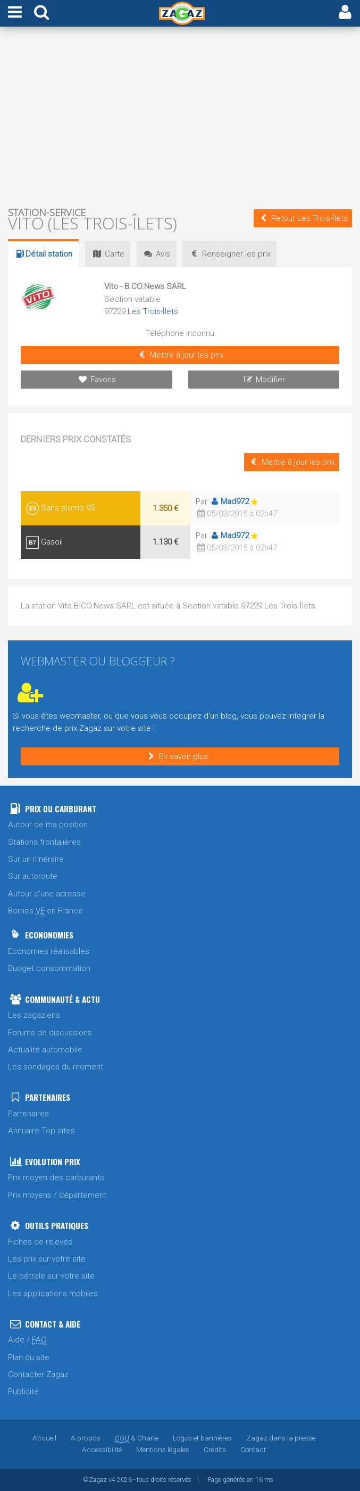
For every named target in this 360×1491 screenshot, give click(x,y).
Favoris (96, 379)
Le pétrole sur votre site (51, 1276)
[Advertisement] (180, 116)
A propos (85, 1438)
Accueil (45, 1438)
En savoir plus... (180, 756)
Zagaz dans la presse (280, 1438)
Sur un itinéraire (36, 859)
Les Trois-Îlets (153, 311)
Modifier (263, 379)
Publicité (23, 1391)
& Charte (136, 1438)
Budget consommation (49, 968)
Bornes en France (45, 911)
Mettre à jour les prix (179, 355)
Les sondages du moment (55, 1067)
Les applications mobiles (53, 1293)
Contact (252, 1449)
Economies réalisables (48, 951)
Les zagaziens (34, 1015)
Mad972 (229, 501)
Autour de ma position (48, 824)
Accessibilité (102, 1449)
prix (232, 254)
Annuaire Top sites (41, 1130)
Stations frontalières (44, 842)
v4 (111, 1480)
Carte (107, 254)
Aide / (27, 1340)
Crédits (214, 1449)
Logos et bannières (201, 1438)
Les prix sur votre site (47, 1259)
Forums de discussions (50, 1032)
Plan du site (28, 1357)
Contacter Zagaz (38, 1374)
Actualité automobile (45, 1050)
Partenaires (28, 1113)
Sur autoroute (32, 876)
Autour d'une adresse (47, 894)
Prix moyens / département (57, 1195)
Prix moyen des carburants (56, 1177)
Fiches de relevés (40, 1242)
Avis (158, 254)
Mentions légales (162, 1449)
